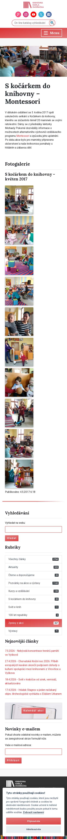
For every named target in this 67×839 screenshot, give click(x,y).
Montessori (22, 135)
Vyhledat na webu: (15, 522)
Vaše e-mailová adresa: (18, 745)
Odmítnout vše (33, 829)
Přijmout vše (33, 821)
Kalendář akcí (33, 710)
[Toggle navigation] (51, 33)
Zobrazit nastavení (33, 812)
